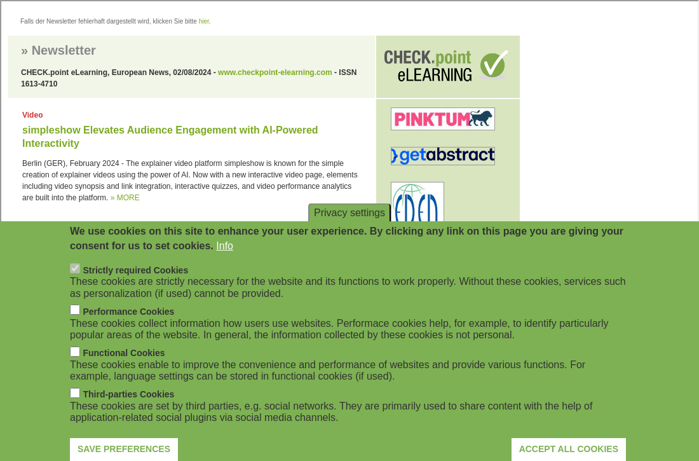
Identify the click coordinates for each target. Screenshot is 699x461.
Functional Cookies (124, 365)
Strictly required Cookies (135, 282)
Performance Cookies (128, 323)
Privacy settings (349, 224)
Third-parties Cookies (128, 406)
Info (224, 257)
